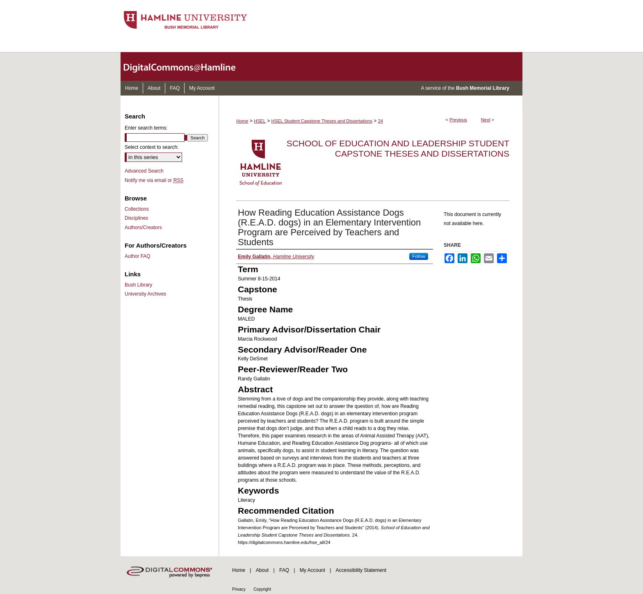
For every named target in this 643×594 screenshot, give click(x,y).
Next (485, 119)
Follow (418, 256)
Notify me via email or (154, 180)
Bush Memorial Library (482, 88)
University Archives (145, 294)
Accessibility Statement (361, 570)
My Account (312, 570)
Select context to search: (151, 147)
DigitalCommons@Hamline (186, 66)
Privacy (239, 589)
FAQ (284, 570)
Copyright (262, 589)
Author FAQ (137, 256)
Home (242, 120)
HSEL (260, 120)
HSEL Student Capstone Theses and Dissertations (321, 120)
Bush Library (138, 285)
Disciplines (136, 218)
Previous (458, 119)
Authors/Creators (143, 227)
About (262, 570)
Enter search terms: (146, 128)
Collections (137, 209)
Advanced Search (144, 171)
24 (380, 120)
